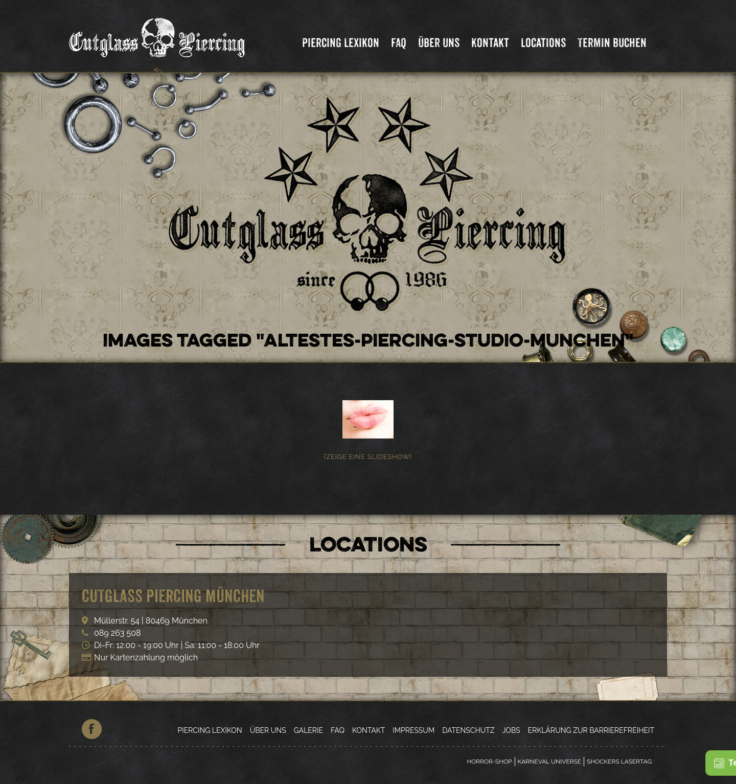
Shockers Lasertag (619, 761)
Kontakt (490, 42)
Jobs (511, 730)
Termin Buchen (612, 42)
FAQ (398, 42)
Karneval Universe (550, 761)
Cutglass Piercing (157, 38)
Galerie (308, 730)
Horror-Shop (489, 761)
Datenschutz (468, 730)
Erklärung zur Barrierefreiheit (591, 730)
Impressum (413, 730)
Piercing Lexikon (340, 42)
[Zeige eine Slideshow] (368, 456)
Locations (543, 42)
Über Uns (438, 42)
